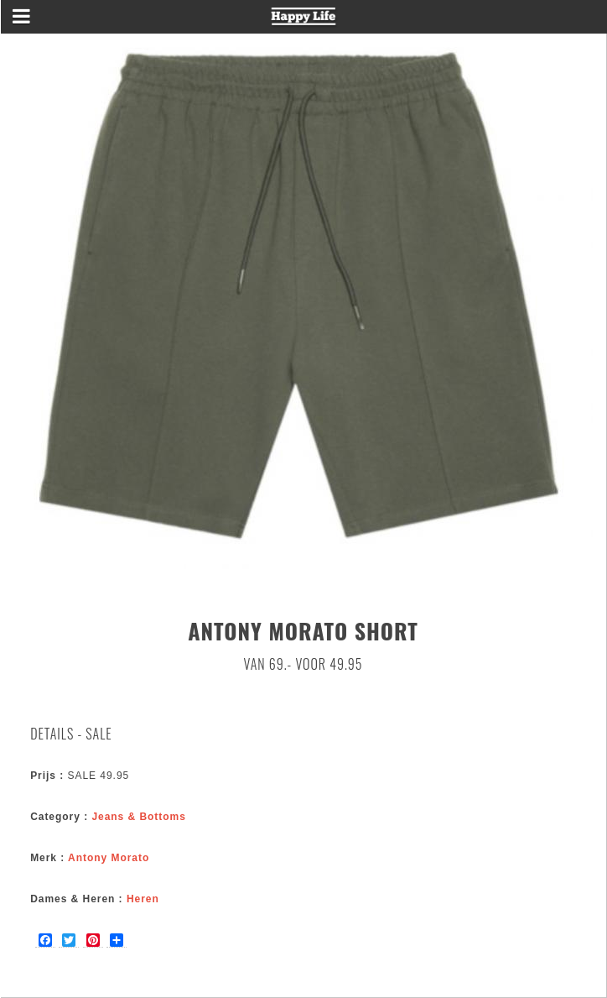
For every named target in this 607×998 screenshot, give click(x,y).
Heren (143, 899)
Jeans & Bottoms (138, 817)
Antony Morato (108, 858)
